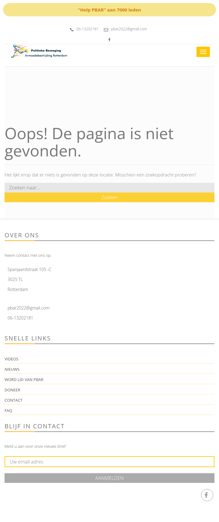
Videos (11, 359)
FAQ (8, 410)
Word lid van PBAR (24, 379)
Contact (13, 400)
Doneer (12, 390)
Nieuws (12, 369)
